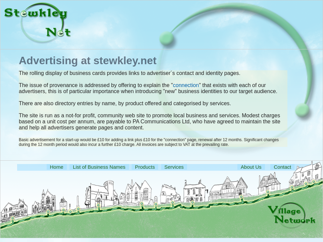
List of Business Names (99, 167)
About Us (251, 167)
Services (174, 167)
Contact (282, 167)
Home (56, 167)
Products (145, 167)
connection (186, 85)
